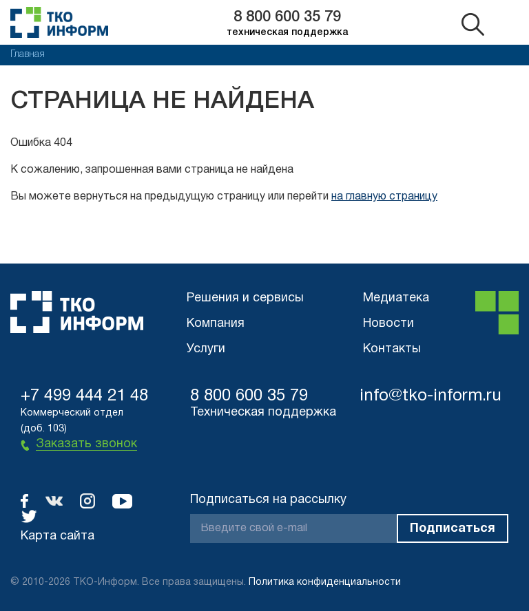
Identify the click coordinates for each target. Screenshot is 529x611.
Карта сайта (57, 536)
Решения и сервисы (245, 298)
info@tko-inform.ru (430, 396)
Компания (216, 324)
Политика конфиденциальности (325, 582)
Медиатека (396, 298)
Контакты (392, 349)
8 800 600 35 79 (287, 17)
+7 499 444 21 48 (84, 396)
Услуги (206, 349)
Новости (388, 324)
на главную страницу (384, 197)
